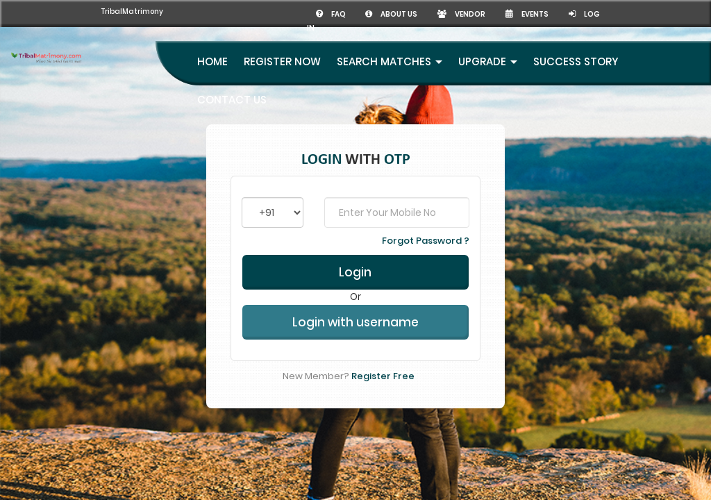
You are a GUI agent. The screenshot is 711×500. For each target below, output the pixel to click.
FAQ (308, 13)
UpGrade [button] (487, 47)
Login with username (355, 318)
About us (373, 13)
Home (212, 47)
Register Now (282, 47)
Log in (587, 13)
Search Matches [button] (389, 47)
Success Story (576, 47)
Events (520, 13)
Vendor (449, 13)
